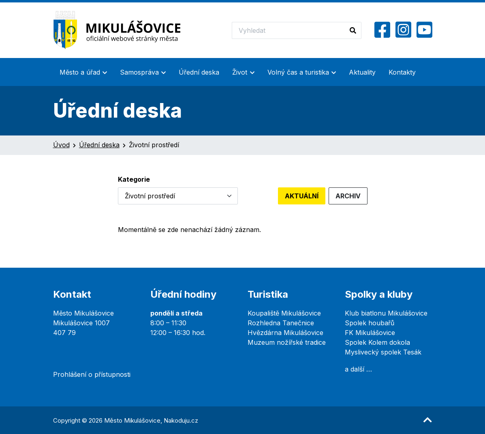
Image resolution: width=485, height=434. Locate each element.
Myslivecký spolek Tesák (383, 352)
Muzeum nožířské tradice (287, 342)
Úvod (61, 145)
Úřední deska (199, 72)
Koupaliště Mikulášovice (284, 313)
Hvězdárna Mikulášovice (285, 333)
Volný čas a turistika (298, 72)
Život (239, 72)
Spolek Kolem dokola (377, 342)
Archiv (348, 196)
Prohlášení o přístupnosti (91, 374)
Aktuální (301, 196)
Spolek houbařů (369, 323)
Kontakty (402, 72)
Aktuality (362, 72)
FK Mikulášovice (370, 333)
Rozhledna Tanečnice (281, 323)
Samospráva (139, 72)
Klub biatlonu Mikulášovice (386, 313)
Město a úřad (80, 72)
